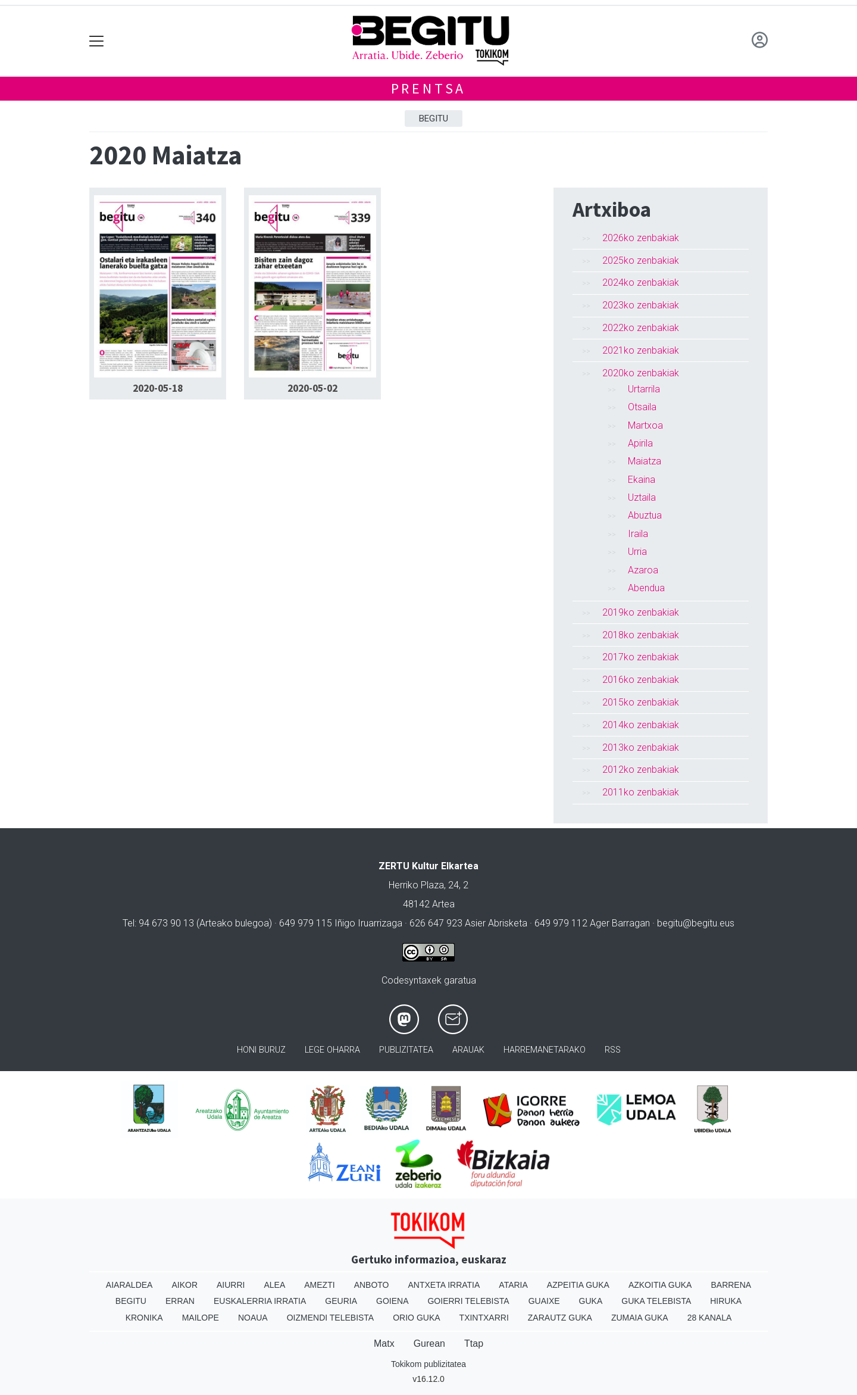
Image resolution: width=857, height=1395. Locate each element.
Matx (384, 1343)
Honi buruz (261, 1050)
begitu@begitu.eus (695, 923)
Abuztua (645, 515)
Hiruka (726, 1301)
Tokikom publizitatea (428, 1364)
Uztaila (642, 497)
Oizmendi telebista (330, 1317)
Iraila (638, 533)
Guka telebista (656, 1301)
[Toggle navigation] (97, 40)
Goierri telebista (468, 1301)
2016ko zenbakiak (640, 679)
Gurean (429, 1343)
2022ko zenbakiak (640, 327)
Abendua (646, 588)
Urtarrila (644, 389)
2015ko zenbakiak (640, 702)
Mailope (200, 1317)
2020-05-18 (158, 388)
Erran (180, 1301)
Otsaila (642, 407)
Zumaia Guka (639, 1317)
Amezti (319, 1285)
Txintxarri (484, 1317)
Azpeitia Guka (578, 1285)
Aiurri (231, 1285)
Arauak (468, 1050)
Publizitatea (406, 1050)
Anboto (371, 1285)
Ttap (473, 1343)
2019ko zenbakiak (640, 612)
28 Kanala (709, 1317)
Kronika (144, 1317)
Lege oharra (332, 1050)
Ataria (513, 1285)
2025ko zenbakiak (640, 260)
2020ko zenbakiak (640, 373)
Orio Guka (416, 1317)
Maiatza (644, 461)
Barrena (731, 1285)
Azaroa (643, 570)
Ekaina (641, 479)
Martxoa (645, 425)
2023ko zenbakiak (640, 305)
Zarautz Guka (560, 1317)
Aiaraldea (129, 1285)
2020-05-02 (312, 388)
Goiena (392, 1301)
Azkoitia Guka (660, 1285)
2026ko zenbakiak (640, 238)
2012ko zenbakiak (640, 769)
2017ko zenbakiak (640, 657)
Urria (637, 551)
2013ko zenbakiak (640, 747)
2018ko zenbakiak (640, 635)
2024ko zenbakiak (640, 282)
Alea (274, 1285)
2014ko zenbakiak (640, 725)
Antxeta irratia (444, 1285)
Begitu (433, 118)
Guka (591, 1301)
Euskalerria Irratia (260, 1301)
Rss (613, 1050)
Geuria (341, 1301)
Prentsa (429, 88)
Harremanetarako (544, 1050)
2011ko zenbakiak (640, 792)
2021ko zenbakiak (640, 350)
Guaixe (544, 1301)
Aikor (184, 1285)
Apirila (640, 443)
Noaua (253, 1317)
